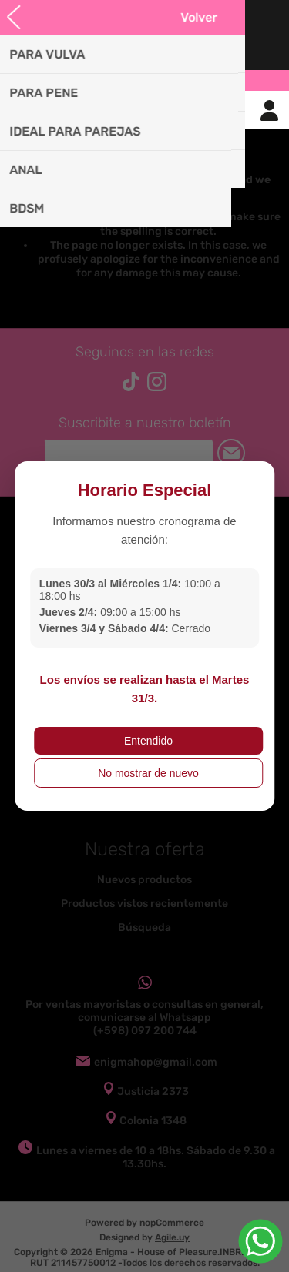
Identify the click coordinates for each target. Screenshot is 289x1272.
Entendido (148, 741)
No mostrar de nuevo (148, 773)
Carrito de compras (164, 110)
